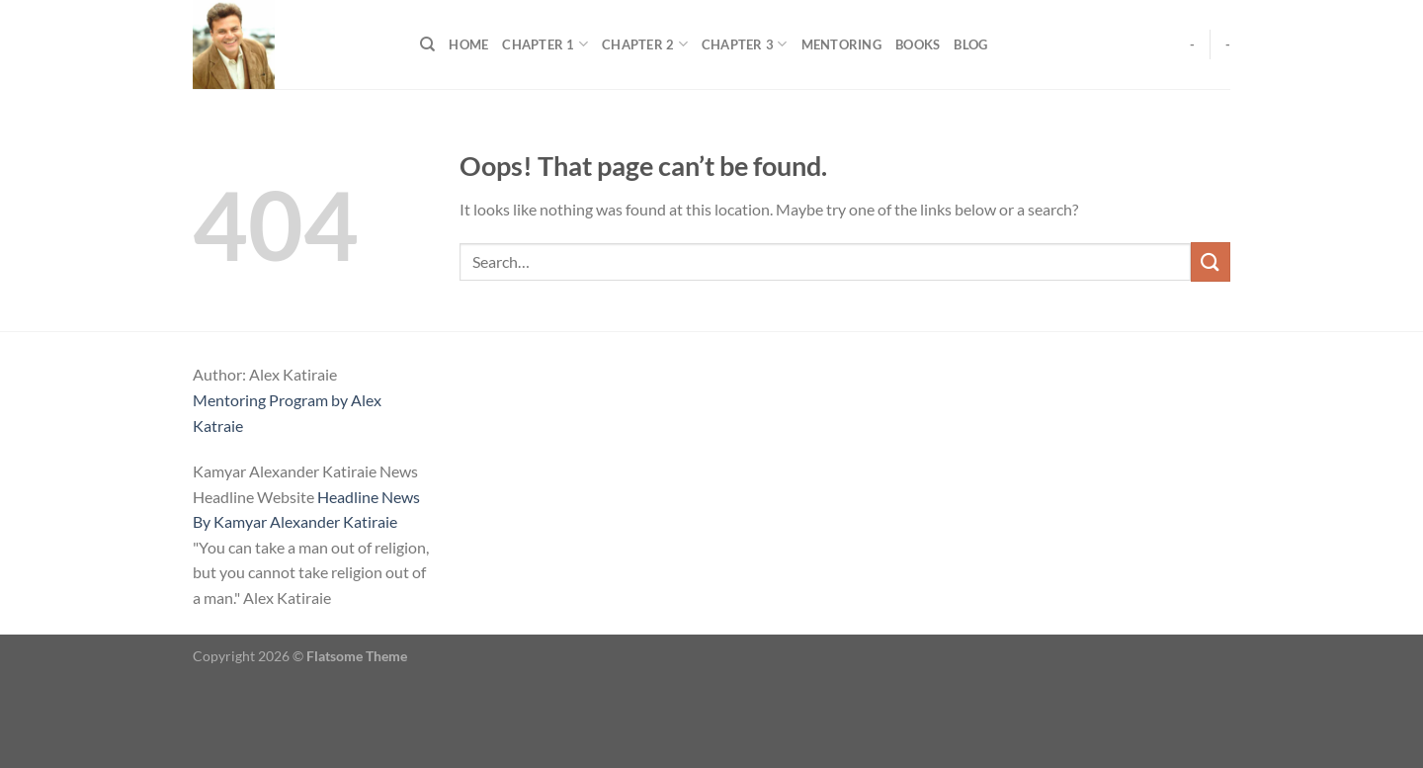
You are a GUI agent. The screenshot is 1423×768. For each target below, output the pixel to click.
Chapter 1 (545, 44)
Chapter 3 (745, 44)
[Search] (427, 44)
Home (468, 44)
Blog (970, 44)
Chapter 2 (645, 44)
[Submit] (1210, 261)
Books (917, 44)
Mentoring (841, 44)
